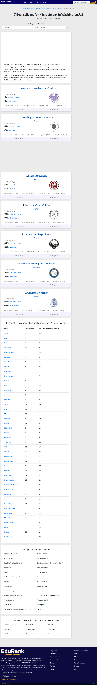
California (7, 347)
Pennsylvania (8, 461)
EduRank (57, 18)
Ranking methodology (10, 679)
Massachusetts (9, 518)
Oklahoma (7, 390)
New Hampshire (9, 508)
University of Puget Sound (36, 234)
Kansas (6, 381)
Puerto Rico (8, 537)
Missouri (7, 399)
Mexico (76, 657)
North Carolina (9, 480)
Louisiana (7, 433)
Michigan (7, 414)
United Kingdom (79, 663)
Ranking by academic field (36, 24)
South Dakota (8, 362)
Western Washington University (36, 263)
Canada (76, 654)
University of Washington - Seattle (36, 88)
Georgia (7, 466)
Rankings (54, 109)
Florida (6, 532)
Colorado (7, 357)
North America (47, 8)
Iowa (5, 385)
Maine (6, 527)
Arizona (6, 366)
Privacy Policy (91, 684)
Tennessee (7, 442)
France (76, 666)
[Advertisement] (18, 48)
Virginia (6, 470)
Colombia (77, 660)
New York (7, 475)
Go (68, 27)
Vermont (7, 499)
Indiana (6, 423)
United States (59, 8)
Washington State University (36, 117)
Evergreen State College (36, 205)
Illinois (6, 409)
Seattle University (36, 175)
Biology (26, 8)
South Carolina (9, 489)
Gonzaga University (36, 292)
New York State (55, 657)
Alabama (7, 451)
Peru (75, 669)
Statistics (19, 109)
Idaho (6, 338)
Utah (5, 343)
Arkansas (7, 418)
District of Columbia (11, 485)
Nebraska (7, 371)
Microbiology (35, 8)
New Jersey (8, 503)
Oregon (6, 333)
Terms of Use (80, 684)
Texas (6, 404)
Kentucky (7, 437)
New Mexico (8, 376)
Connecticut (8, 513)
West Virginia (8, 456)
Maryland (7, 494)
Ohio (5, 447)
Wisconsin (7, 395)
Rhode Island (8, 522)
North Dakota (9, 352)
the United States (13, 97)
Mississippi (8, 428)
